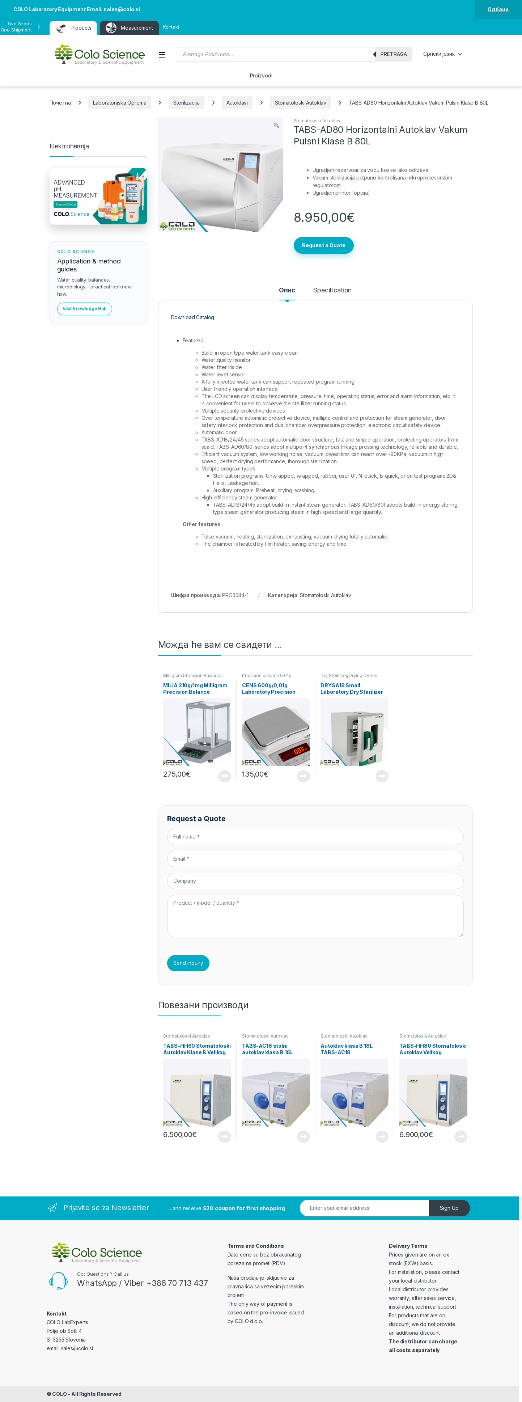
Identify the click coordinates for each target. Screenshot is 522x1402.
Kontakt (171, 27)
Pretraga (394, 54)
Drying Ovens (363, 675)
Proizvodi (261, 75)
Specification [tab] (332, 290)
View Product (224, 776)
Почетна (60, 103)
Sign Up (449, 1208)
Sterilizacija (186, 103)
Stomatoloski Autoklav (300, 103)
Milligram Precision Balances (192, 675)
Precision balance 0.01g (267, 675)
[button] (276, 125)
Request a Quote (323, 245)
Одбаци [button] (498, 9)
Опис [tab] (287, 290)
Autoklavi (237, 103)
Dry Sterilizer (334, 675)
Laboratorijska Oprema (119, 103)
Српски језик (438, 54)
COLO (59, 1394)
